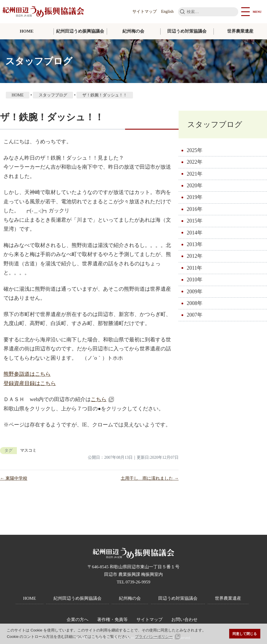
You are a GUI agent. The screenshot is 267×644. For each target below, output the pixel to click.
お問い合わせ (184, 619)
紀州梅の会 (133, 31)
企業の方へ (77, 619)
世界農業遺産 (240, 31)
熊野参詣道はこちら (27, 374)
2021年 (194, 174)
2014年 (194, 233)
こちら (98, 399)
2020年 (194, 186)
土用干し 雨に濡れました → (150, 478)
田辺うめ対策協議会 (187, 31)
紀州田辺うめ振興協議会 (80, 31)
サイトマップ (144, 11)
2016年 (194, 209)
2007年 (194, 315)
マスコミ (28, 450)
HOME (27, 31)
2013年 (194, 245)
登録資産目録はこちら (29, 383)
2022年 (194, 162)
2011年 (194, 268)
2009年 (194, 291)
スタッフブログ (214, 124)
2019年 (194, 197)
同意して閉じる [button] (244, 634)
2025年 (194, 150)
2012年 (194, 256)
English (167, 11)
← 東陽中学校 (13, 478)
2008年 (194, 303)
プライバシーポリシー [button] (154, 636)
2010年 (194, 280)
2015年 (194, 221)
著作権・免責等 (112, 619)
